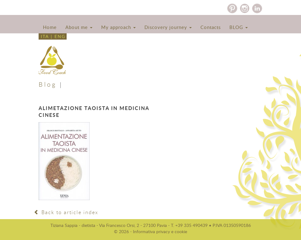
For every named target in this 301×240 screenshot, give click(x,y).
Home (50, 27)
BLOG (238, 27)
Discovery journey (168, 27)
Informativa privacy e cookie (160, 231)
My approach (118, 27)
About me (78, 27)
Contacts (210, 27)
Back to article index (66, 212)
